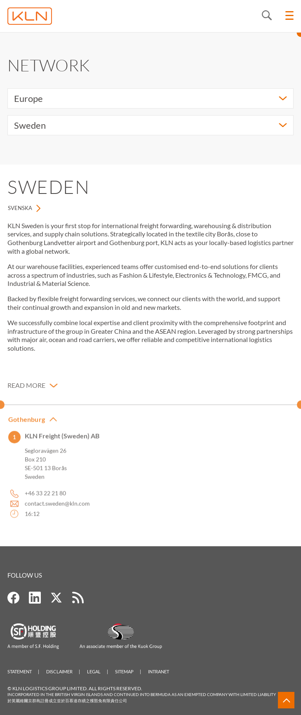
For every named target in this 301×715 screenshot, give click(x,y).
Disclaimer (59, 671)
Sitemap (124, 671)
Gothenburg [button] (26, 424)
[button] (32, 390)
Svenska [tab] (20, 208)
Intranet (158, 671)
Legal (94, 671)
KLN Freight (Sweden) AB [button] (62, 441)
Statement (19, 671)
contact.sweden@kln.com (57, 508)
